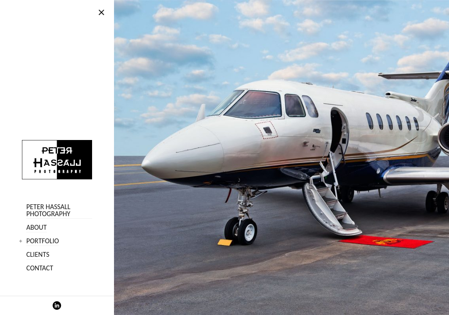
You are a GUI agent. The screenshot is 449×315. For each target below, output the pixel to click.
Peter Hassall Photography (48, 210)
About (36, 227)
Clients (38, 255)
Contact (39, 268)
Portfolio (42, 241)
